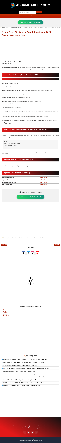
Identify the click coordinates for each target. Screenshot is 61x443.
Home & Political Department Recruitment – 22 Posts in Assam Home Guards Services (26, 368)
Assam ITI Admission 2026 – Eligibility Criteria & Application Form (20, 379)
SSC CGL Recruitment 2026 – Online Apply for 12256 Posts (19, 371)
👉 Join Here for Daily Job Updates (30, 197)
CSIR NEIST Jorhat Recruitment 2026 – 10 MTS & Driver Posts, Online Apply (23, 377)
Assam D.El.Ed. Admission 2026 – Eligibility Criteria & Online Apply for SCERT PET (25, 359)
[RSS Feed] (36, 432)
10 (4, 309)
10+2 (4, 311)
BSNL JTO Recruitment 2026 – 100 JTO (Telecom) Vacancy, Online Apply (22, 374)
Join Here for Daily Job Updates (30, 22)
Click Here (43, 177)
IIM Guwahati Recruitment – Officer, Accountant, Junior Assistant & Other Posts (24, 362)
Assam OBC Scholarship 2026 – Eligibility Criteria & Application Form (21, 385)
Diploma (5, 312)
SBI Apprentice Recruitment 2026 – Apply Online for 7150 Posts (20, 365)
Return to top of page (30, 439)
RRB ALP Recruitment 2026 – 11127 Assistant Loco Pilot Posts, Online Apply (23, 382)
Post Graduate (7, 315)
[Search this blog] (27, 12)
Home (3, 27)
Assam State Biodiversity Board (13, 27)
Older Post (57, 244)
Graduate (5, 314)
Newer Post (4, 244)
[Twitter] (28, 432)
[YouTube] (32, 432)
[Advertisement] (30, 49)
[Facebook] (24, 432)
